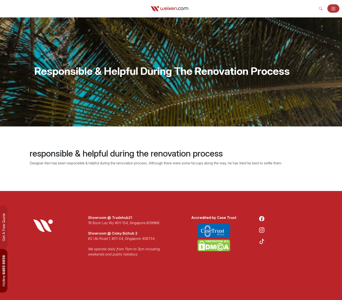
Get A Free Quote (4, 227)
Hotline (4, 270)
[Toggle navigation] (333, 8)
